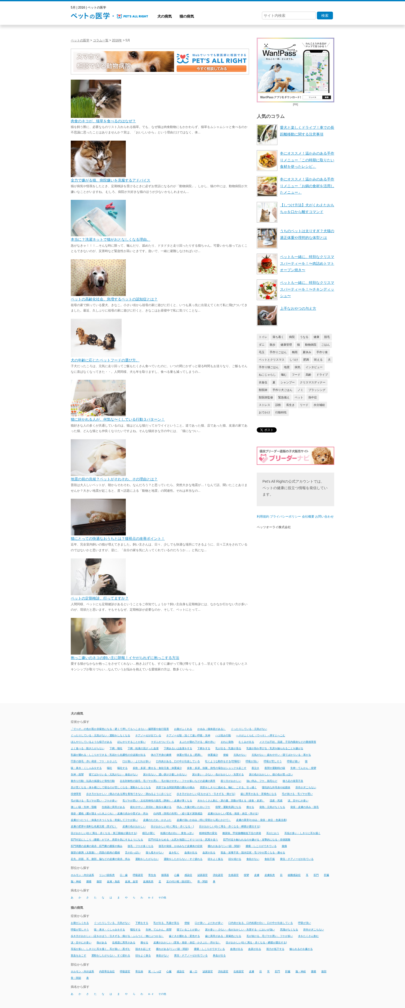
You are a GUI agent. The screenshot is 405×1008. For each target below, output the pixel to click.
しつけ (294, 359)
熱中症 (312, 397)
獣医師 (263, 389)
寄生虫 (152, 875)
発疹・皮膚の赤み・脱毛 (304, 807)
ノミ (300, 389)
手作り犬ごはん (282, 389)
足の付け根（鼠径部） (179, 881)
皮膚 (256, 875)
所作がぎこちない (305, 787)
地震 (287, 367)
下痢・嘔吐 (116, 748)
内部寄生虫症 (107, 971)
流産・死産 (276, 800)
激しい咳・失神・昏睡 (84, 807)
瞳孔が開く (148, 833)
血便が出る (190, 852)
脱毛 (327, 336)
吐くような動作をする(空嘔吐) (222, 761)
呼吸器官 (138, 875)
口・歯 (124, 875)
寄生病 (139, 971)
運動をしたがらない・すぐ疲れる (183, 859)
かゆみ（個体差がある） (211, 728)
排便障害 (76, 794)
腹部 (99, 881)
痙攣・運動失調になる (228, 807)
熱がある (102, 942)
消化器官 (218, 875)
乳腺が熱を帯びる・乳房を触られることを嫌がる (274, 748)
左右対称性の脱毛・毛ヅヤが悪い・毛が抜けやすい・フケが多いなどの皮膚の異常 (167, 780)
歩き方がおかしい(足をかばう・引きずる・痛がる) (206, 794)
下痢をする (203, 748)
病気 (297, 367)
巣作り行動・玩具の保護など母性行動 (93, 780)
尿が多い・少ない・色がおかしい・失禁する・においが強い (240, 929)
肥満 (306, 359)
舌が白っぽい (133, 852)
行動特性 (281, 412)
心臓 (176, 875)
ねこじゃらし (267, 374)
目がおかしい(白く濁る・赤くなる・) (172, 826)
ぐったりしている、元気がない (112, 923)
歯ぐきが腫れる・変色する (184, 936)
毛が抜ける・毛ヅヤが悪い (297, 794)
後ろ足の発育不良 (293, 780)
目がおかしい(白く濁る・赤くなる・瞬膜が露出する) (229, 826)
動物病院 (310, 344)
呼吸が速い (293, 761)
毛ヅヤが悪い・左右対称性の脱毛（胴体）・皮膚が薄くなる (157, 800)
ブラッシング (316, 389)
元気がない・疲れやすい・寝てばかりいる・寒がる (281, 754)
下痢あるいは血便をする (178, 748)
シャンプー (288, 382)
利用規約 (263, 516)
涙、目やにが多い (298, 800)
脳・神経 (76, 881)
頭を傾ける (234, 859)
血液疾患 (148, 881)
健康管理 (286, 344)
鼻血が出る (219, 955)
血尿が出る (208, 852)
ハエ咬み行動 (223, 735)
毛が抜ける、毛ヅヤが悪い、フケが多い (269, 936)
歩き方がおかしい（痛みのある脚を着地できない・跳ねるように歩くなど (129, 794)
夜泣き (255, 768)
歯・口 (193, 971)
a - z (150, 897)
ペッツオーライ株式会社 (274, 527)
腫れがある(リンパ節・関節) (224, 846)
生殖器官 (233, 875)
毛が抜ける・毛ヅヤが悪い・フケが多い (94, 800)
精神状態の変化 (208, 833)
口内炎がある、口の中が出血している (178, 761)
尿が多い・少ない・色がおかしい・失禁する (218, 774)
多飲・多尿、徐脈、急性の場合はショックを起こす (216, 768)
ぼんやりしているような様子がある (91, 741)
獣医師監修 (266, 397)
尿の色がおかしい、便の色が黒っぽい (271, 774)
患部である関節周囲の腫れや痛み (175, 787)
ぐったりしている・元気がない (249, 728)
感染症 (188, 875)
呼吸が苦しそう (273, 761)
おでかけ (264, 412)
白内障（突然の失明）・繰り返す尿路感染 (177, 813)
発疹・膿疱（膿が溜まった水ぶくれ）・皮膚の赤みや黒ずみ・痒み (109, 813)
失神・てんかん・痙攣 (303, 768)
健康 (316, 336)
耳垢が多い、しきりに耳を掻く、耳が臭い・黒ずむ (100, 949)
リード (304, 404)
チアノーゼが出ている (148, 735)
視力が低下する (275, 949)
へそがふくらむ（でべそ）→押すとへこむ (260, 735)
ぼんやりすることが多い (131, 741)
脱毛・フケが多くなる (140, 846)
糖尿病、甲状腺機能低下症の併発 (241, 833)
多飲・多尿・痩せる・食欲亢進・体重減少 (157, 768)
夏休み (307, 352)
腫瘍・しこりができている (261, 846)
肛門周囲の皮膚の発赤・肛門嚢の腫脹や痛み (96, 846)
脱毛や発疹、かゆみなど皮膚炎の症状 (180, 846)
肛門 (316, 875)
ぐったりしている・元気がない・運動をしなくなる (100, 735)
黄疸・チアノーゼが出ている (297, 859)
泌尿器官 (202, 875)
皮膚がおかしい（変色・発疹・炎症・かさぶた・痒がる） (187, 942)
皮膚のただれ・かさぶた (157, 819)
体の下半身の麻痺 (161, 754)
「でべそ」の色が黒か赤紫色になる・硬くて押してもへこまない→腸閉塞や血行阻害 (120, 728)
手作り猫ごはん (269, 367)
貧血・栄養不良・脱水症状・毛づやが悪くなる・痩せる (253, 852)
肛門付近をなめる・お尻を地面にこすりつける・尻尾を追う (183, 839)
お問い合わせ (324, 516)
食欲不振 (269, 859)
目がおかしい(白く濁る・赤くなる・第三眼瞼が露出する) (104, 833)
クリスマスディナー (312, 382)
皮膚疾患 (269, 875)
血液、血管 (131, 881)
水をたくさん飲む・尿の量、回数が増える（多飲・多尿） (230, 800)
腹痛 (284, 846)
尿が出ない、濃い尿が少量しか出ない (165, 774)
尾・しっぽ (154, 971)
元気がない (239, 754)
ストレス (264, 404)
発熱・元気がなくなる (272, 807)
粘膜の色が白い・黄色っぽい (177, 833)
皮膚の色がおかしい (134, 826)
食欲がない (252, 859)
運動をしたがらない (147, 859)
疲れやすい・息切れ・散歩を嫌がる (151, 807)
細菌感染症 (294, 875)
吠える (318, 359)
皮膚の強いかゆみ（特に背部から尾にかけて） (204, 819)
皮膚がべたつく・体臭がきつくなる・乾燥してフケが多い (104, 819)
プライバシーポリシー (285, 516)
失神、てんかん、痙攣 (159, 929)
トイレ (263, 336)
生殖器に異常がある (113, 807)
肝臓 (326, 875)
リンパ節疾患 (107, 875)
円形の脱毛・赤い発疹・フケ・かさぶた (94, 761)
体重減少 (213, 754)
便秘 (225, 754)
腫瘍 (88, 881)
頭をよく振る (215, 859)
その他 (162, 897)
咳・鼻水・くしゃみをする (86, 768)
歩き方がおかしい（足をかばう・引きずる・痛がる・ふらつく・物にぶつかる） (117, 936)
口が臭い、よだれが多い (209, 923)
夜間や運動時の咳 (274, 768)
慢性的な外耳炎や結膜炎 (276, 787)
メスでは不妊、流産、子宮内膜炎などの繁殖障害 (287, 741)
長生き (290, 404)
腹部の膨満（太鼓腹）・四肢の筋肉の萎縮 (95, 852)
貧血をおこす (78, 955)
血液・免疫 (113, 881)
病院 (292, 336)
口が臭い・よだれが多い (136, 761)
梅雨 (295, 352)
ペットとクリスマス (271, 359)
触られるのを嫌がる (301, 949)
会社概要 (308, 516)
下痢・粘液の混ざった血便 (143, 748)
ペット (299, 397)
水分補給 (319, 404)
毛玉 (261, 352)
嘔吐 (109, 768)
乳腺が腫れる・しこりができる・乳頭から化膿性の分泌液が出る (108, 754)
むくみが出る (246, 741)
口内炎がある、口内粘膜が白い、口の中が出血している (260, 923)
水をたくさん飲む (308, 936)
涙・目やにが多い (81, 942)
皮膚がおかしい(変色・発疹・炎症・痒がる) (233, 813)
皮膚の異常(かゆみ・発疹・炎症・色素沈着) (261, 819)
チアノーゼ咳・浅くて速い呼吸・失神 (188, 735)
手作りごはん (278, 352)
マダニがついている (162, 741)
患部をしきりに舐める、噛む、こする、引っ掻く (228, 787)
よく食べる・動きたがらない (87, 748)
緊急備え (284, 397)
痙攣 (246, 875)
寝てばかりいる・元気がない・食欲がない (113, 774)
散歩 (272, 344)
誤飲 (278, 404)
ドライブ (322, 374)
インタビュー (314, 367)
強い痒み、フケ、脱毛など (261, 780)
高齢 (308, 374)
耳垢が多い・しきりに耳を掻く (302, 833)
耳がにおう (272, 833)
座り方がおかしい (231, 780)
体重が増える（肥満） (189, 754)
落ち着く (278, 336)
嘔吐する (122, 768)
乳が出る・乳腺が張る (228, 748)
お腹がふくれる (183, 728)
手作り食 (322, 352)
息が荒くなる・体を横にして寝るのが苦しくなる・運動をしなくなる (111, 787)
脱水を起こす (143, 949)
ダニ (261, 344)
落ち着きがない (155, 852)
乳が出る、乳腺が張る (166, 923)
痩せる (250, 807)
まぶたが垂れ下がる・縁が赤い (197, 741)
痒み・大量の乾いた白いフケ (193, 807)
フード (296, 374)
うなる (304, 336)
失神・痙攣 (77, 774)
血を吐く (174, 852)
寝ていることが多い (188, 929)
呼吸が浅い (252, 761)
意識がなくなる (289, 929)
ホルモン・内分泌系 (82, 875)
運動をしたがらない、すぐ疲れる (110, 955)
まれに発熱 (227, 741)
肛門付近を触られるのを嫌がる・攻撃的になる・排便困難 (256, 839)
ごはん (325, 344)
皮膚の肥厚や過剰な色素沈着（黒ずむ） (94, 826)
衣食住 (263, 382)
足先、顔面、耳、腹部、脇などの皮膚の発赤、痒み (100, 859)
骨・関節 (202, 881)
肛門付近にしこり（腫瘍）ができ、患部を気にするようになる (107, 839)
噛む (284, 374)
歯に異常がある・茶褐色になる (258, 794)
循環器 (165, 875)
